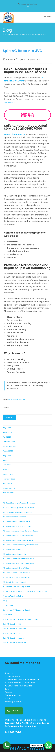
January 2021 (8, 493)
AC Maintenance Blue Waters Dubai (18, 535)
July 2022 (7, 455)
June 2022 (7, 460)
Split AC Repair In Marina (13, 638)
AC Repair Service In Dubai (14, 582)
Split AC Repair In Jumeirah (14, 628)
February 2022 (9, 479)
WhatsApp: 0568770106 (36, 115)
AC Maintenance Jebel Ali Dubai (16, 573)
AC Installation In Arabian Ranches (17, 512)
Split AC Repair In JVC (37, 34)
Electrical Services (13, 695)
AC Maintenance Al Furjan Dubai (16, 521)
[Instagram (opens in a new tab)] (27, 7)
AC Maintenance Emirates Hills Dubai (18, 558)
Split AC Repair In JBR (12, 624)
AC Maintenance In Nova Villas (16, 568)
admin (9, 59)
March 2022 (8, 474)
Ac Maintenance (12, 676)
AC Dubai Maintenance (14, 134)
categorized (8, 605)
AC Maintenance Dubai (13, 549)
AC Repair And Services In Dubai (16, 577)
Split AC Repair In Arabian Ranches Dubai (20, 619)
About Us (9, 673)
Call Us (11, 710)
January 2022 (8, 483)
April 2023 (7, 437)
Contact (9, 692)
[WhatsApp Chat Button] (48, 745)
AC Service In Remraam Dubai (18, 685)
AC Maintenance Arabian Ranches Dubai (20, 531)
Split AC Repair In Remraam (14, 642)
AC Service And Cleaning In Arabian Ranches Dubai (25, 591)
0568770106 (9, 102)
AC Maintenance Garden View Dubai (18, 563)
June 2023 (7, 432)
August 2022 (8, 451)
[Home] (4, 34)
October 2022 (9, 441)
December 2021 (9, 488)
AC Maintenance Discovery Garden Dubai (20, 545)
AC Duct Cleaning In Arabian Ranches (19, 503)
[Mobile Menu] (48, 16)
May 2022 (7, 465)
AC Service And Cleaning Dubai (16, 586)
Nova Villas (7, 614)
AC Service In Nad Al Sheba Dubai (20, 682)
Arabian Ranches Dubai (13, 596)
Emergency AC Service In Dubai (16, 610)
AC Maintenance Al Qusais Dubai (17, 526)
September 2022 (10, 446)
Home (7, 698)
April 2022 (7, 469)
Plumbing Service (13, 701)
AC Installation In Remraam (14, 517)
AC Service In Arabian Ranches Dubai (22, 679)
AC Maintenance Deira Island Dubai (18, 540)
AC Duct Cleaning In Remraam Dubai (18, 507)
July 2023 (7, 427)
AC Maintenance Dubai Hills (14, 554)
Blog (5, 600)
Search (6, 407)
